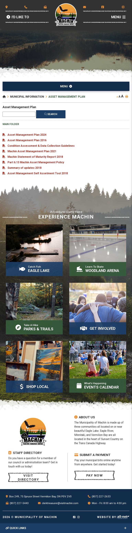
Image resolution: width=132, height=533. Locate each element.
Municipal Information (27, 96)
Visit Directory (28, 478)
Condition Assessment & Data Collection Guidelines (41, 145)
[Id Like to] (18, 17)
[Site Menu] (66, 86)
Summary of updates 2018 (24, 167)
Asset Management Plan (66, 96)
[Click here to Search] (50, 114)
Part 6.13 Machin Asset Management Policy (36, 162)
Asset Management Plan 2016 (27, 140)
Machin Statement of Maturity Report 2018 (35, 156)
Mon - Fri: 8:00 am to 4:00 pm (109, 503)
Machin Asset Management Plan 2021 (32, 151)
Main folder (11, 124)
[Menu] (118, 17)
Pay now (94, 475)
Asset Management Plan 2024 (27, 134)
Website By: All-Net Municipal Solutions (123, 517)
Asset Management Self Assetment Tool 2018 (38, 173)
